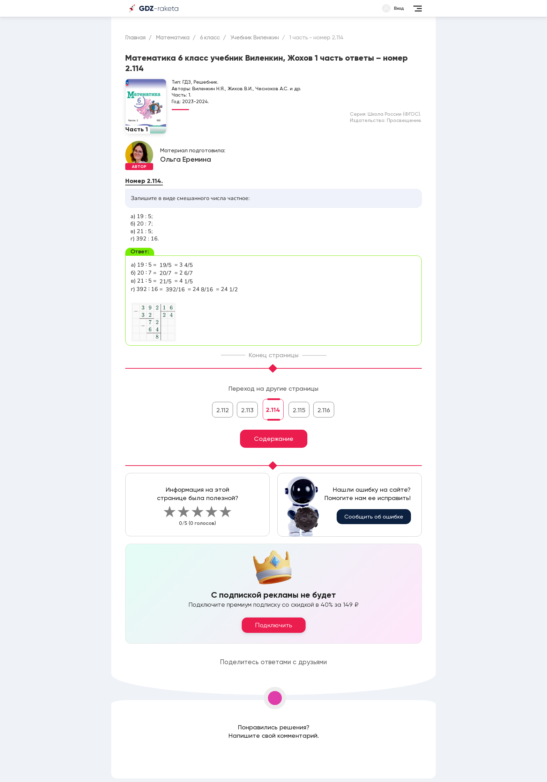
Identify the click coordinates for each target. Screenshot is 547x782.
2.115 (299, 410)
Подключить (273, 625)
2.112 (222, 410)
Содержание (273, 438)
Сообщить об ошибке (373, 516)
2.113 (247, 410)
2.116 (323, 410)
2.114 (273, 410)
